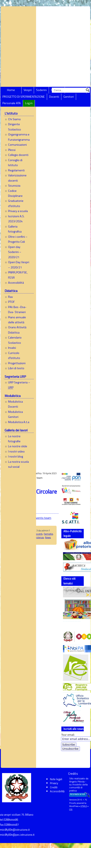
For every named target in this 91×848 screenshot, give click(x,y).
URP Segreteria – (19, 385)
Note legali (56, 779)
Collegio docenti (18, 155)
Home (11, 90)
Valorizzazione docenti (17, 178)
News (48, 537)
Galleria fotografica (15, 229)
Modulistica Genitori (15, 414)
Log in (29, 103)
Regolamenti (16, 170)
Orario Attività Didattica (17, 330)
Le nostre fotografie (14, 439)
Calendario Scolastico (15, 340)
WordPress (74, 806)
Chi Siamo (14, 119)
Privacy (54, 783)
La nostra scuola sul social (18, 464)
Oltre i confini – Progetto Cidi (17, 239)
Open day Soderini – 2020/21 (14, 252)
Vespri (28, 90)
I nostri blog (15, 456)
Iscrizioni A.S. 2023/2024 (16, 219)
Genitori (68, 96)
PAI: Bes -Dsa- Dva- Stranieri (17, 309)
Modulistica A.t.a (18, 422)
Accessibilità (16, 282)
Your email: (68, 735)
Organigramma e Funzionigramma (19, 137)
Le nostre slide (17, 446)
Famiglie (48, 534)
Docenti (54, 96)
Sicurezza (14, 185)
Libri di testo (16, 368)
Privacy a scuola (18, 211)
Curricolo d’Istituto (14, 355)
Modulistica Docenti (15, 404)
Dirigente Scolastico (14, 126)
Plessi (12, 150)
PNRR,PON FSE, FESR (18, 275)
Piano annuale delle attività (17, 320)
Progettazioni (16, 363)
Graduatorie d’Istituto (15, 203)
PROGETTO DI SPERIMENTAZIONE (23, 96)
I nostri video (16, 451)
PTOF (11, 302)
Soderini (41, 90)
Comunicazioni (17, 144)
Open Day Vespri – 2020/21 (18, 264)
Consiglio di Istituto (15, 162)
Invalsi (12, 347)
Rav (10, 296)
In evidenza (37, 537)
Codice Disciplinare (15, 193)
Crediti (53, 787)
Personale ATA (11, 103)
